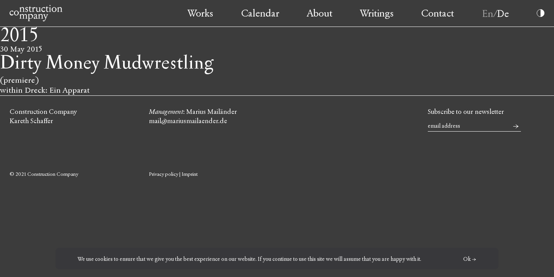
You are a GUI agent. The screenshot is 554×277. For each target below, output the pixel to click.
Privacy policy (163, 174)
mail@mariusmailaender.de (188, 121)
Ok (467, 259)
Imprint (190, 174)
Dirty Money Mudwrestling (107, 63)
